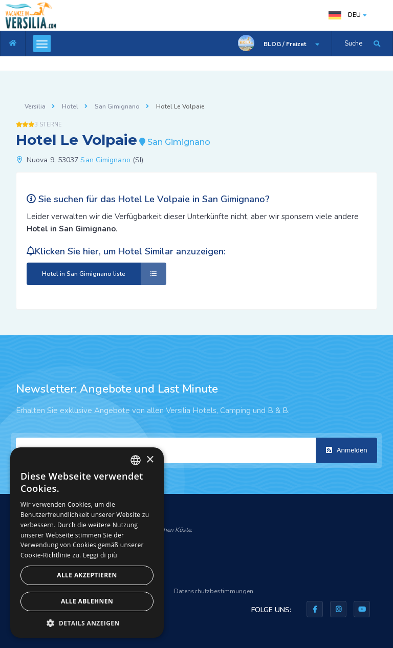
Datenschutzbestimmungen (213, 591)
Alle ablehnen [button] (87, 601)
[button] (87, 623)
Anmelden (346, 450)
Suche (353, 43)
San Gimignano (117, 106)
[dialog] (87, 542)
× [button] (150, 460)
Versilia (35, 106)
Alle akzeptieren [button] (87, 575)
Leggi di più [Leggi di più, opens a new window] (100, 555)
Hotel (70, 106)
